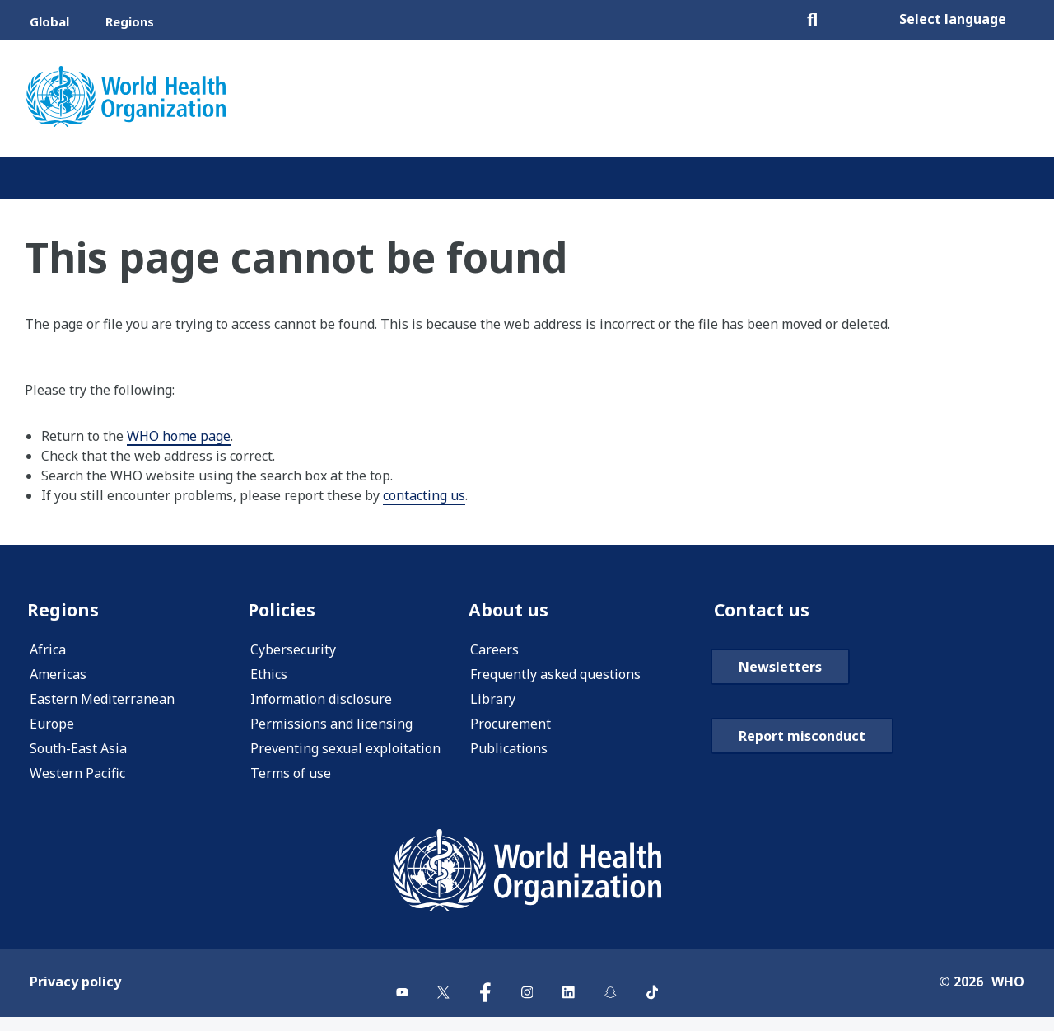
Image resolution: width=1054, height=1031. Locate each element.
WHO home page (179, 436)
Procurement (510, 726)
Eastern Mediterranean (102, 701)
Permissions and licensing (331, 726)
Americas (58, 677)
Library (492, 701)
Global (49, 21)
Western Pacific (77, 775)
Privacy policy (75, 995)
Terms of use (290, 775)
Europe (52, 726)
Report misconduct (802, 778)
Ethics (268, 677)
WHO (1007, 995)
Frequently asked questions (555, 677)
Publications (509, 751)
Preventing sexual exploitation (345, 751)
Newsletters (780, 709)
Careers (494, 652)
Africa (48, 652)
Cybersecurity (293, 652)
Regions (129, 21)
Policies (283, 610)
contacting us (424, 495)
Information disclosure (321, 701)
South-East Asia (78, 751)
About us (511, 610)
